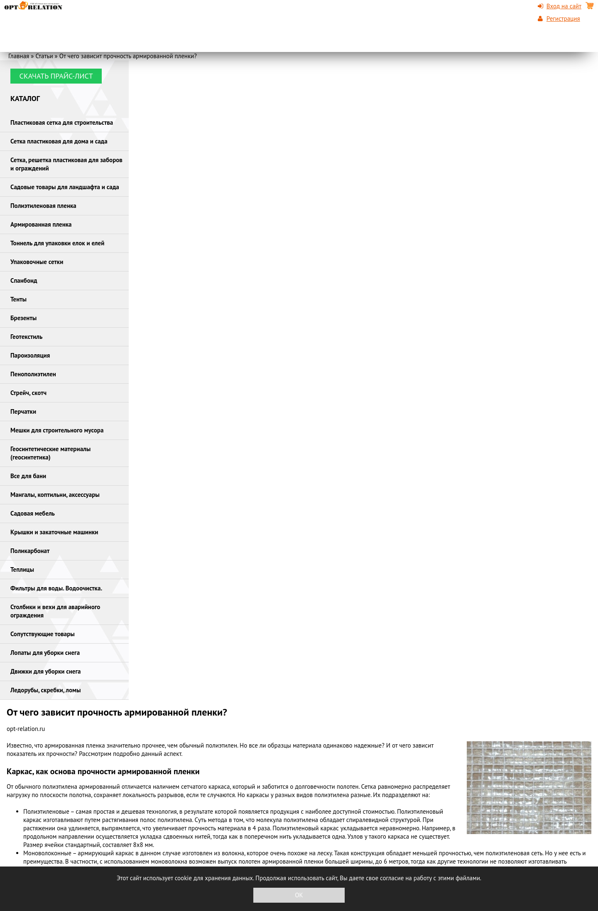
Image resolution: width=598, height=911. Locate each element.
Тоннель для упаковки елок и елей (57, 243)
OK (299, 895)
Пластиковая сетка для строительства (61, 122)
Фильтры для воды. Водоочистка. (56, 588)
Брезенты (23, 318)
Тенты (18, 299)
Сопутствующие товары (42, 634)
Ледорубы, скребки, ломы (45, 690)
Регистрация (563, 18)
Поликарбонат (29, 551)
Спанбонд (23, 280)
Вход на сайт (564, 6)
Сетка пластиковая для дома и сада (59, 141)
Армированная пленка (41, 224)
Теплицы (22, 569)
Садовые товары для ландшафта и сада (64, 187)
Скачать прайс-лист (56, 76)
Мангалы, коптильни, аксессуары (55, 495)
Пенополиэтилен (33, 374)
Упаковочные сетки (36, 262)
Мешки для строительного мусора (56, 430)
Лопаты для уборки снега (45, 653)
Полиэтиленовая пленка (43, 206)
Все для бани (28, 476)
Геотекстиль (26, 337)
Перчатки (23, 411)
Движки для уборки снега (45, 671)
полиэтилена (60, 786)
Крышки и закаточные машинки (54, 532)
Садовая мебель (32, 513)
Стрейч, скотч (28, 393)
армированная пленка (75, 745)
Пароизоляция (30, 355)
